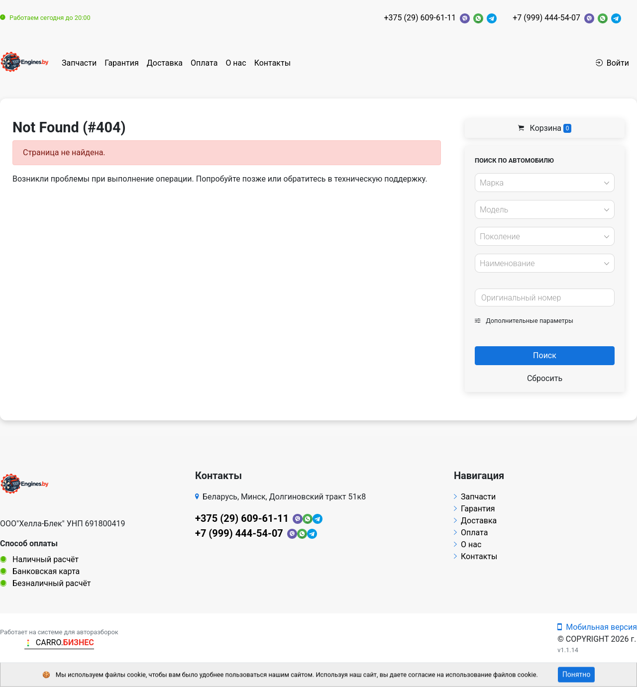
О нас (235, 63)
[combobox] (544, 183)
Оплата (204, 63)
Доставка (165, 63)
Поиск (544, 355)
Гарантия (122, 63)
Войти (612, 63)
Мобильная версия (597, 627)
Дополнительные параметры (524, 320)
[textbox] (542, 183)
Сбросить (544, 378)
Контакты (272, 63)
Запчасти (79, 63)
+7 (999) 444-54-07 (546, 17)
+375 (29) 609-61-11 (420, 17)
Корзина (545, 128)
